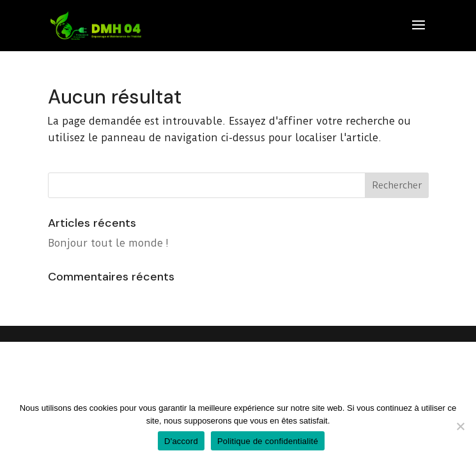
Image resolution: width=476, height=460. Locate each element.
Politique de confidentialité (267, 441)
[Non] (460, 426)
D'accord (181, 441)
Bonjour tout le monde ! (108, 243)
